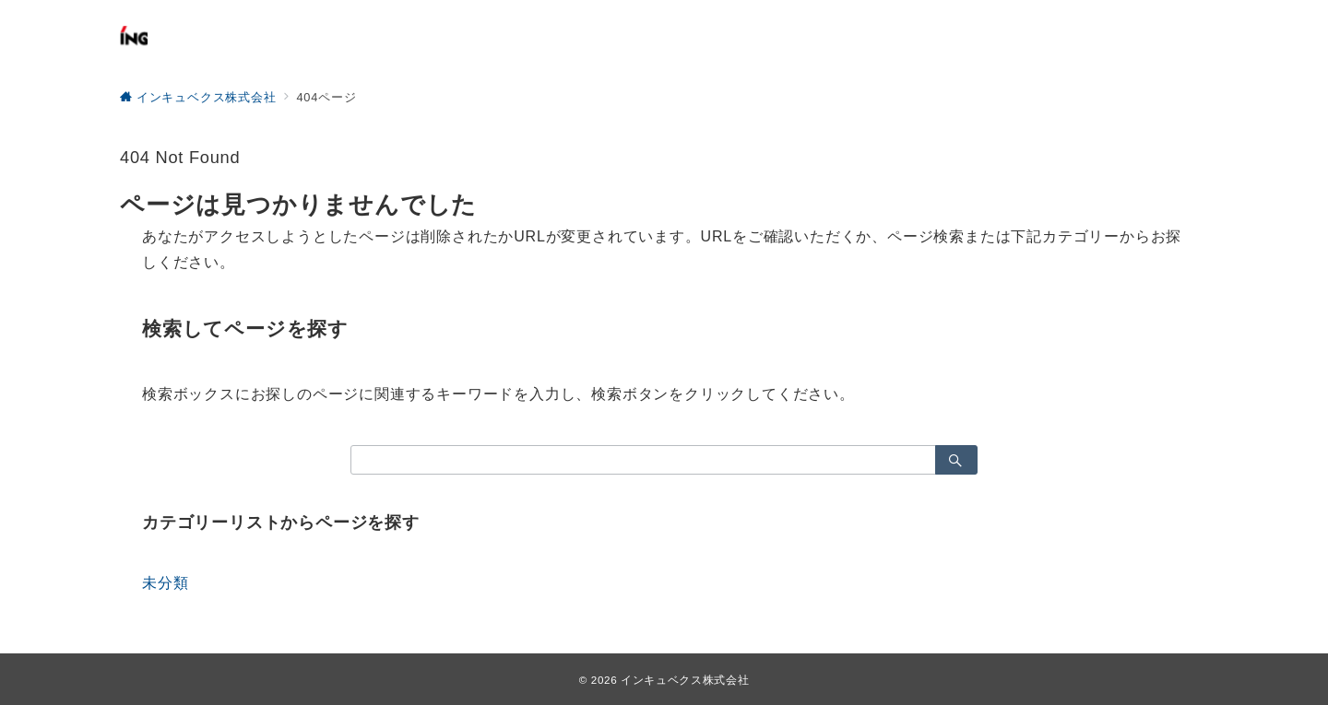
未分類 (165, 583)
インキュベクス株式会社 (685, 680)
